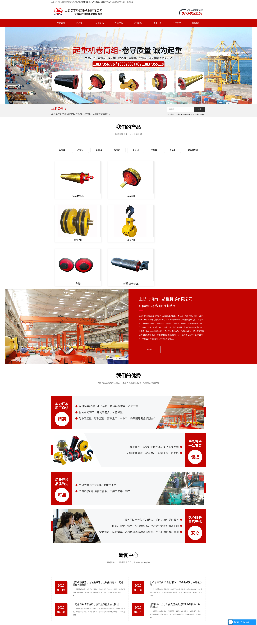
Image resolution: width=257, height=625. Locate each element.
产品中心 (119, 23)
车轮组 (154, 150)
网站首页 (61, 23)
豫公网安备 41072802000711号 (139, 618)
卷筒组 (62, 150)
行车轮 (80, 150)
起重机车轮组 (105, 2)
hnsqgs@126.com (186, 591)
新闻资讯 (99, 23)
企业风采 (138, 23)
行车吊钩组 (95, 2)
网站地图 (160, 605)
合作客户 (177, 23)
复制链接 (130, 610)
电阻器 (99, 150)
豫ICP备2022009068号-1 (114, 618)
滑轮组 (136, 150)
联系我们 (196, 23)
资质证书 (157, 23)
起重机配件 (86, 2)
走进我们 (80, 23)
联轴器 (117, 150)
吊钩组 (172, 150)
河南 (134, 614)
